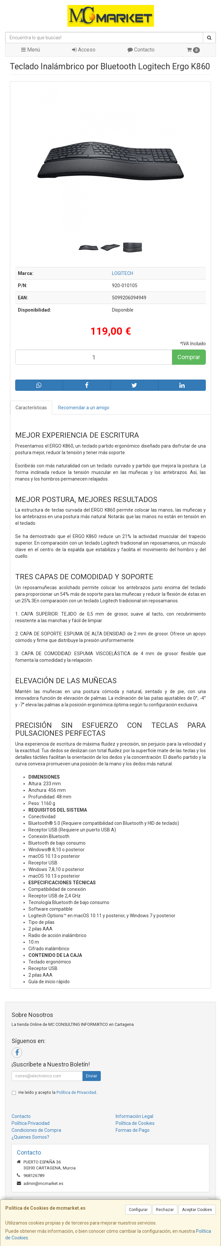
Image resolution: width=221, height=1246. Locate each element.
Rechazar (165, 1209)
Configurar (138, 1209)
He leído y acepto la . (57, 1092)
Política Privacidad (31, 1123)
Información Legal (134, 1116)
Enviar (91, 1076)
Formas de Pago (133, 1130)
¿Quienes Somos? (30, 1137)
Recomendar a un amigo (83, 407)
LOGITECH (122, 273)
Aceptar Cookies (197, 1209)
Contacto (141, 50)
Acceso (83, 50)
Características (31, 407)
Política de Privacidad (76, 1092)
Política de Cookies (135, 1123)
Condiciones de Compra (36, 1130)
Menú (30, 50)
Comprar (188, 357)
